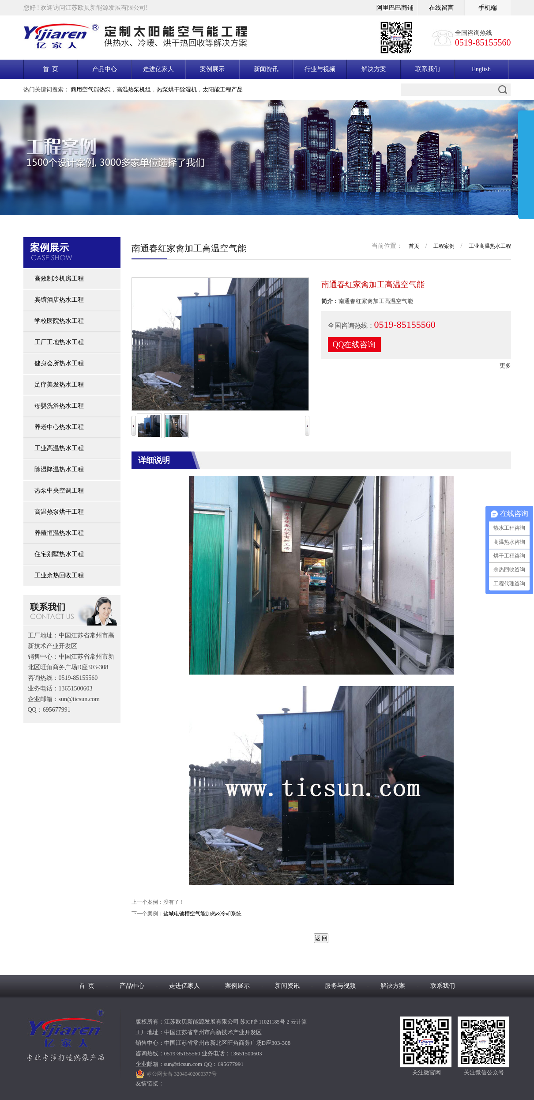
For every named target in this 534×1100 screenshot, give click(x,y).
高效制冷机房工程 (59, 278)
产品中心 (104, 69)
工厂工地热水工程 (59, 342)
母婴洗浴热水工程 (59, 405)
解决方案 (373, 69)
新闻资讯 (266, 69)
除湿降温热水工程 (59, 469)
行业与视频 (320, 69)
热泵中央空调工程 (59, 490)
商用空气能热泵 (91, 89)
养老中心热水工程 (59, 427)
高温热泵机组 (134, 89)
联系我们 (427, 69)
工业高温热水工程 (59, 448)
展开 (526, 166)
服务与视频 (340, 985)
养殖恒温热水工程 (59, 533)
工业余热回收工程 (59, 575)
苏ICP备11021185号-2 (265, 1022)
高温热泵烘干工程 (59, 511)
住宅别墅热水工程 (59, 554)
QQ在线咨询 (354, 344)
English (481, 69)
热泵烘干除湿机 (177, 89)
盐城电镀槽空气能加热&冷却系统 (202, 913)
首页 (414, 246)
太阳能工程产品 (223, 89)
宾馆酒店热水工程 (59, 299)
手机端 (487, 7)
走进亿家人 (158, 69)
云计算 (299, 1022)
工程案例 (444, 246)
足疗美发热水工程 (59, 384)
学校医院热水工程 (59, 321)
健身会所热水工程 (59, 363)
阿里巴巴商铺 (395, 7)
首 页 (50, 69)
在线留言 (441, 7)
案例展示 (212, 69)
